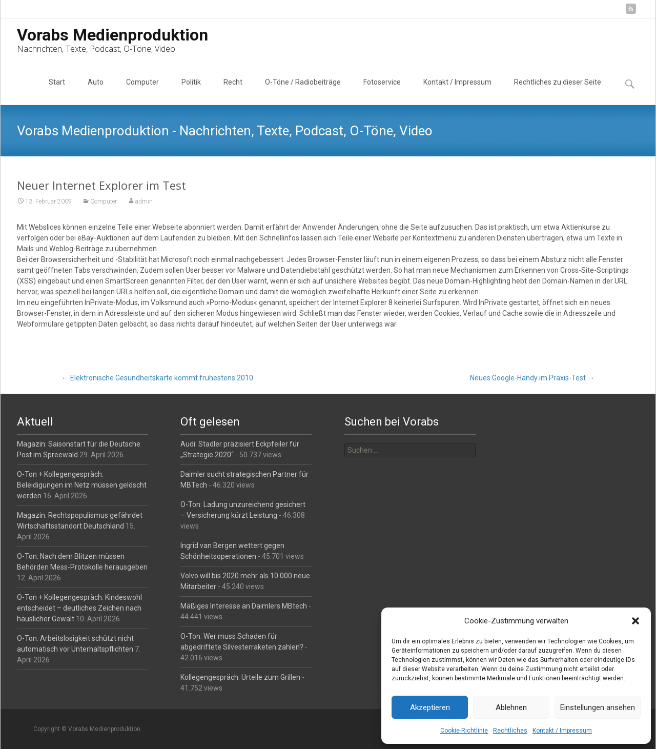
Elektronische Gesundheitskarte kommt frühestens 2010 (157, 378)
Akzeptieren (430, 707)
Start (57, 91)
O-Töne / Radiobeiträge (303, 91)
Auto (96, 91)
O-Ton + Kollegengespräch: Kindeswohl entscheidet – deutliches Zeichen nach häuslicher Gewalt (79, 608)
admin (144, 201)
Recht (232, 91)
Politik (191, 91)
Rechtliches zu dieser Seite (557, 91)
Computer (142, 91)
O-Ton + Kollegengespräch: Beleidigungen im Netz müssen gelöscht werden (82, 485)
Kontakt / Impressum (562, 730)
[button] (635, 621)
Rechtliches (510, 730)
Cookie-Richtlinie (464, 730)
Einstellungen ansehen (597, 707)
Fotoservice (382, 91)
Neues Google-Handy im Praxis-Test (532, 378)
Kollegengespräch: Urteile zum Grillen (240, 677)
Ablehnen (511, 707)
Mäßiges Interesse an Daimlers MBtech (243, 606)
